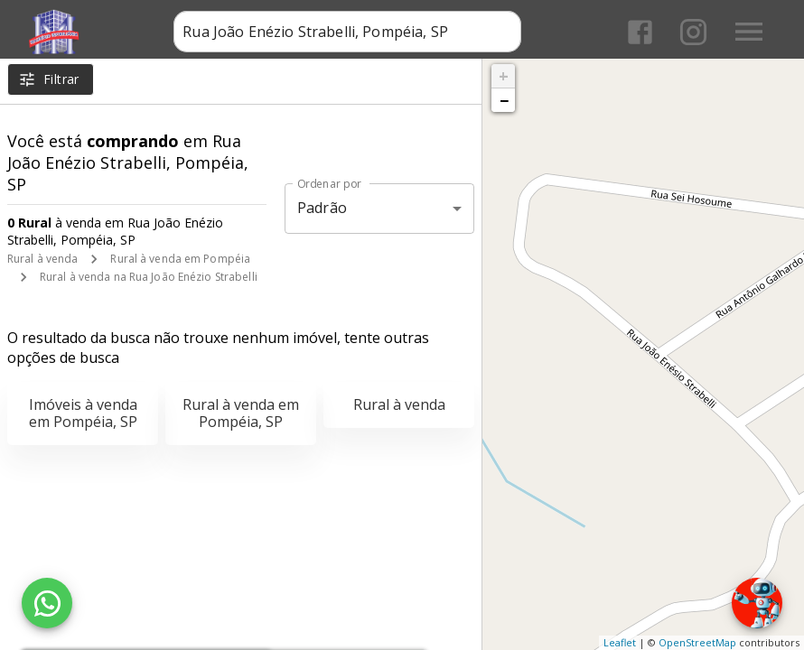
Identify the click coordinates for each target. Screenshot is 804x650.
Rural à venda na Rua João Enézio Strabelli (148, 276)
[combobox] (347, 31)
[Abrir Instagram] (693, 32)
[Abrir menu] (749, 31)
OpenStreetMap (697, 642)
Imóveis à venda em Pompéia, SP (83, 413)
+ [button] (504, 76)
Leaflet (619, 642)
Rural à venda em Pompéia (180, 258)
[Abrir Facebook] (640, 32)
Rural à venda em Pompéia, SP (240, 413)
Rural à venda (42, 258)
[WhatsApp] (47, 603)
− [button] (504, 100)
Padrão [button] (322, 208)
